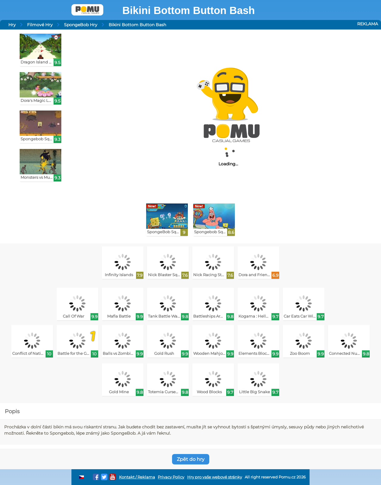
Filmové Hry (40, 24)
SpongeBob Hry (80, 24)
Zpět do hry (190, 459)
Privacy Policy (171, 477)
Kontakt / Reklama (137, 477)
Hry (12, 24)
